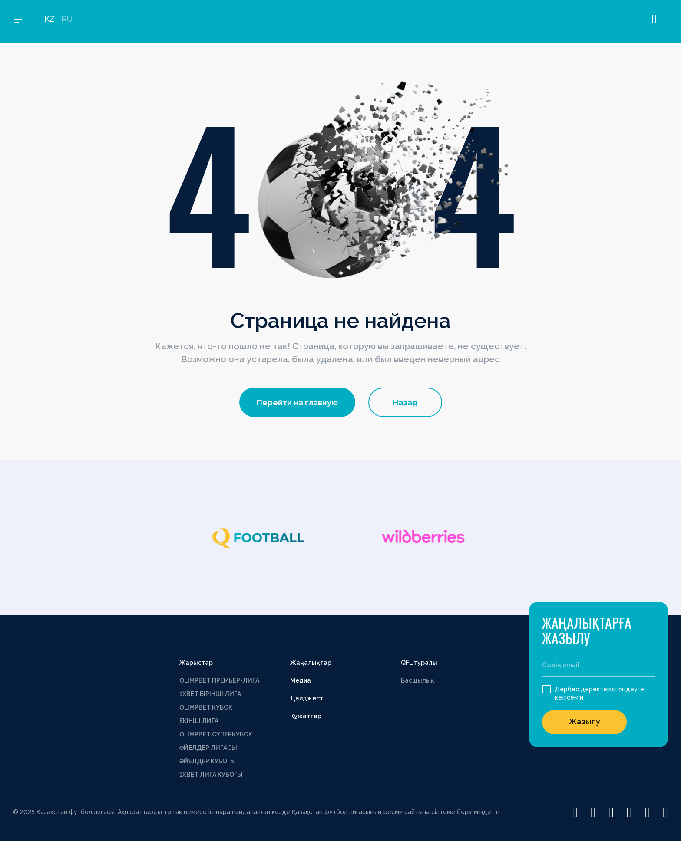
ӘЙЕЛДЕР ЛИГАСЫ (208, 747)
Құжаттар (305, 716)
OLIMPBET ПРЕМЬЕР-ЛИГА (219, 680)
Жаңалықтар (310, 662)
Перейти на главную (297, 402)
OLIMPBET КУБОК (205, 707)
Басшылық (417, 680)
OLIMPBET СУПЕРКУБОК (215, 734)
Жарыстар (196, 662)
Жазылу (584, 721)
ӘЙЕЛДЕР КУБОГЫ (207, 761)
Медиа (300, 680)
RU (67, 21)
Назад (405, 402)
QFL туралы (419, 662)
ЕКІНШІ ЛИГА (198, 720)
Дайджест (306, 698)
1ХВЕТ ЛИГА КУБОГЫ (211, 774)
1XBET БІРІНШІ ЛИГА (210, 693)
